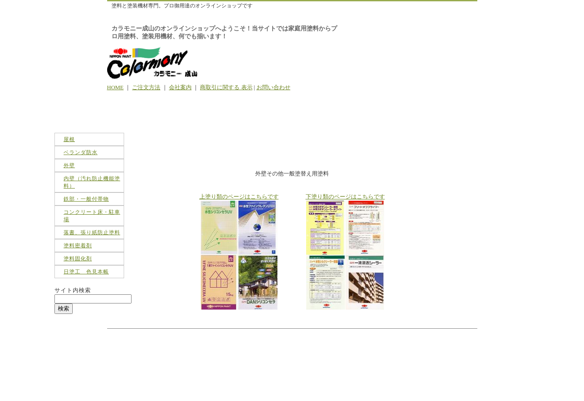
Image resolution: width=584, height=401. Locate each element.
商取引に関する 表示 (226, 87)
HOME (115, 87)
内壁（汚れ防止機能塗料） (92, 182)
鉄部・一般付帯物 (86, 199)
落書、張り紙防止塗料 (92, 232)
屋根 (69, 139)
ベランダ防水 (81, 152)
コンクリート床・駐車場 (92, 215)
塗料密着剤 (78, 246)
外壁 (69, 165)
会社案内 (180, 87)
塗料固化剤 (78, 259)
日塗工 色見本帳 (86, 272)
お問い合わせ (273, 87)
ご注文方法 (146, 87)
